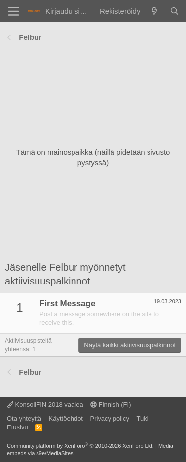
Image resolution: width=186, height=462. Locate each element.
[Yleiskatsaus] (154, 11)
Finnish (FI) (110, 404)
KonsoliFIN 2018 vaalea (45, 404)
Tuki (142, 418)
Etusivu (17, 427)
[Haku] (174, 11)
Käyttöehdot (66, 418)
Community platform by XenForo (80, 446)
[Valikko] (13, 11)
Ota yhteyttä (24, 418)
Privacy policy (109, 418)
